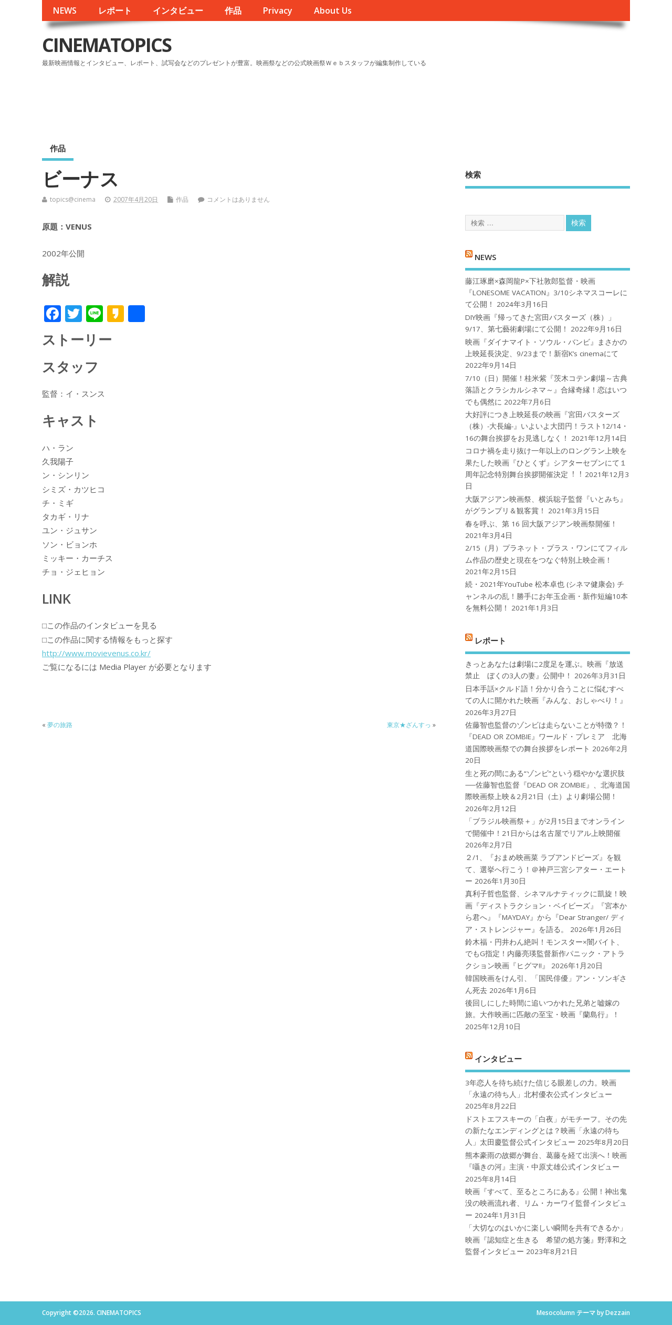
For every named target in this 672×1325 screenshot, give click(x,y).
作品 (233, 10)
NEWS (64, 10)
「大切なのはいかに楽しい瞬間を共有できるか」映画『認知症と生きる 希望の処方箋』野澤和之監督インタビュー (546, 1239)
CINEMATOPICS (106, 45)
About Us (333, 10)
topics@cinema (73, 199)
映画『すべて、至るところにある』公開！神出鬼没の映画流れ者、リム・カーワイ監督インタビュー (546, 1203)
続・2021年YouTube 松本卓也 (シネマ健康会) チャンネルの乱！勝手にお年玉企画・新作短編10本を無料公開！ (546, 596)
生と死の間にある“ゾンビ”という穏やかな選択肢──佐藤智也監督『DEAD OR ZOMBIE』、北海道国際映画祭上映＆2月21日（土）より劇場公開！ (547, 785)
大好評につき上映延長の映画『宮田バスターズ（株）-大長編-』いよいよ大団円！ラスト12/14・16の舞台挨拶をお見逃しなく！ (546, 426)
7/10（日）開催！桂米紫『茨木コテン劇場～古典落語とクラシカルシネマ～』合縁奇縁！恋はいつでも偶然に (546, 390)
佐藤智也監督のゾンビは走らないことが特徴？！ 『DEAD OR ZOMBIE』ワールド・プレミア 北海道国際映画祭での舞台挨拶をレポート (546, 736)
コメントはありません (238, 199)
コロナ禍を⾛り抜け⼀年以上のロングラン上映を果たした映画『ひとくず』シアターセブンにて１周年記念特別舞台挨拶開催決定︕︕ (546, 462)
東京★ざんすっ (409, 724)
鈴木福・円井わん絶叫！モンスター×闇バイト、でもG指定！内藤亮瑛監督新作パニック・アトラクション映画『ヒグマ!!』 (545, 953)
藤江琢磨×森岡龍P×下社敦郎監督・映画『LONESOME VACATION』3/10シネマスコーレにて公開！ (546, 292)
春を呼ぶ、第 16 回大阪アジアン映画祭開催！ (541, 524)
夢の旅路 (59, 724)
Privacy (277, 10)
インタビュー (178, 10)
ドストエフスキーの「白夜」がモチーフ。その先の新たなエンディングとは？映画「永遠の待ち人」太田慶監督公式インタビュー (546, 1130)
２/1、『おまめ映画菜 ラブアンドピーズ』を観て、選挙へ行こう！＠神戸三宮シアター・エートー (546, 869)
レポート (115, 10)
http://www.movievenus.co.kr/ (96, 653)
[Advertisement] (430, 99)
